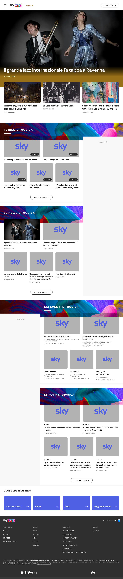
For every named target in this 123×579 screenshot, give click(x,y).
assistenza (7, 562)
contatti (15, 562)
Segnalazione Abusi (44, 564)
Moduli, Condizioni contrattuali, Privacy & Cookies (45, 560)
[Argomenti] (110, 5)
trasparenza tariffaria (106, 560)
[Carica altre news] (41, 292)
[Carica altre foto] (82, 480)
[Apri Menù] (6, 5)
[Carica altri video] (41, 197)
